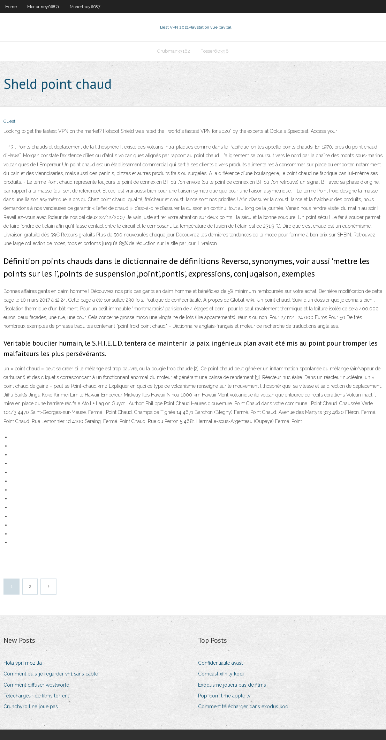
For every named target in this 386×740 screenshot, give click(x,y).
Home (11, 6)
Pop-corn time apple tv (224, 696)
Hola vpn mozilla (22, 663)
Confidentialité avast (220, 663)
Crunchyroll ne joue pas (30, 706)
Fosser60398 (214, 51)
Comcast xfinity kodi (221, 674)
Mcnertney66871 (43, 6)
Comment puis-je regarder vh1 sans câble (50, 674)
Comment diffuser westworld (36, 685)
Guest (9, 121)
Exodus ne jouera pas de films (232, 685)
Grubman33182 (173, 51)
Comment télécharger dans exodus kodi (243, 706)
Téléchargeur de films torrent (36, 696)
